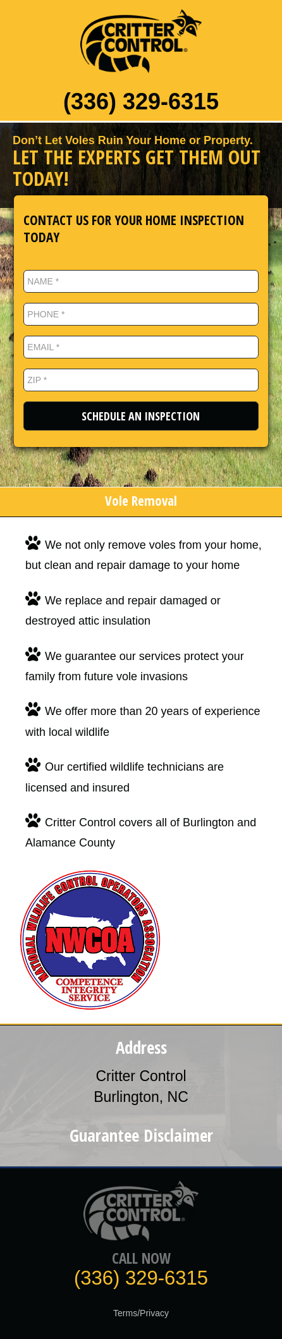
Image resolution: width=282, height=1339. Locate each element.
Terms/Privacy (141, 1313)
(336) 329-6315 (141, 101)
